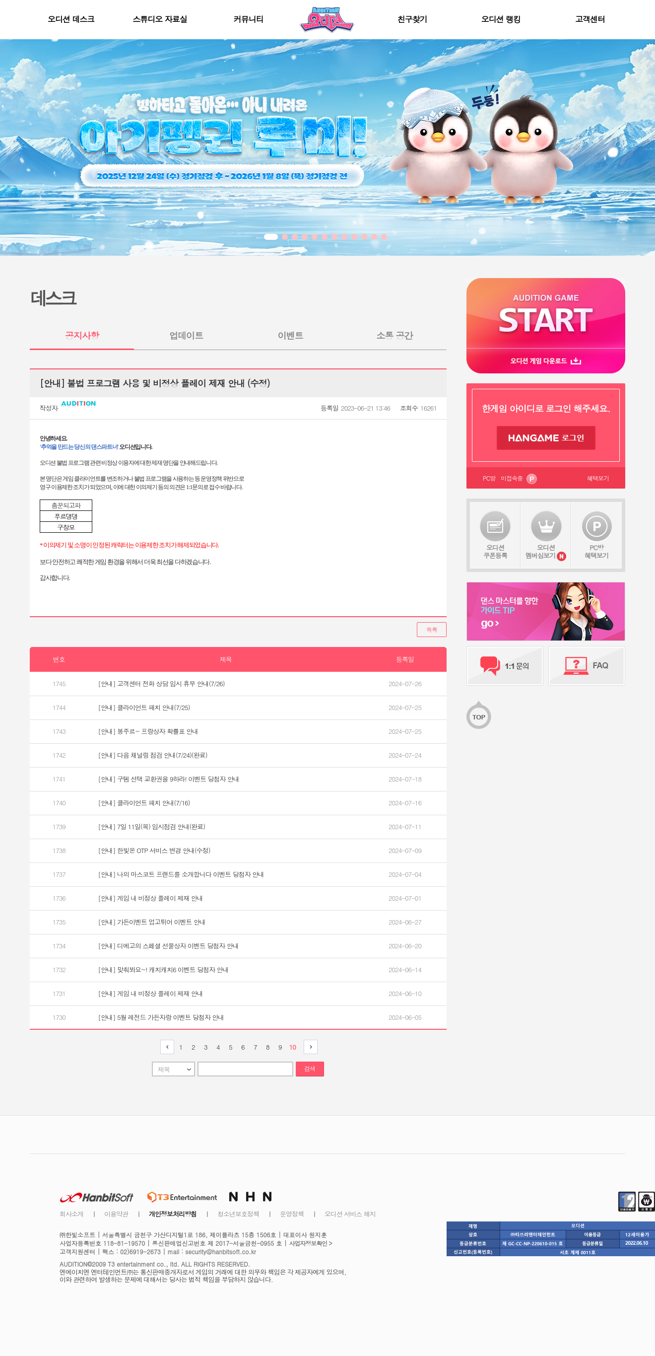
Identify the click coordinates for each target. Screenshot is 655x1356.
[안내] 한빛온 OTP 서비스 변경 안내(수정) (154, 850)
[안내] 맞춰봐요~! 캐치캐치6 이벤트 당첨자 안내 (163, 969)
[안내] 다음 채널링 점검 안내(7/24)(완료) (152, 755)
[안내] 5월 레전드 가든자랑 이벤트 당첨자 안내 (161, 1017)
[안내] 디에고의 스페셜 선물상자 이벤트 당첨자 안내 (168, 945)
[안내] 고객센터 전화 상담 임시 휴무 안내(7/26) (161, 683)
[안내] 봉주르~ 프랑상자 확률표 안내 (148, 731)
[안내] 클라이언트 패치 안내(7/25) (144, 707)
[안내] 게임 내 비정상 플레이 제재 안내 (150, 898)
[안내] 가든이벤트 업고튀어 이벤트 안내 (151, 922)
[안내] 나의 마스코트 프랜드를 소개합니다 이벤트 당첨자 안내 (181, 874)
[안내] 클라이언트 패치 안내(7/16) (144, 802)
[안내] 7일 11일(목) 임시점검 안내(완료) (151, 826)
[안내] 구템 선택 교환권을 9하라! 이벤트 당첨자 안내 (168, 779)
